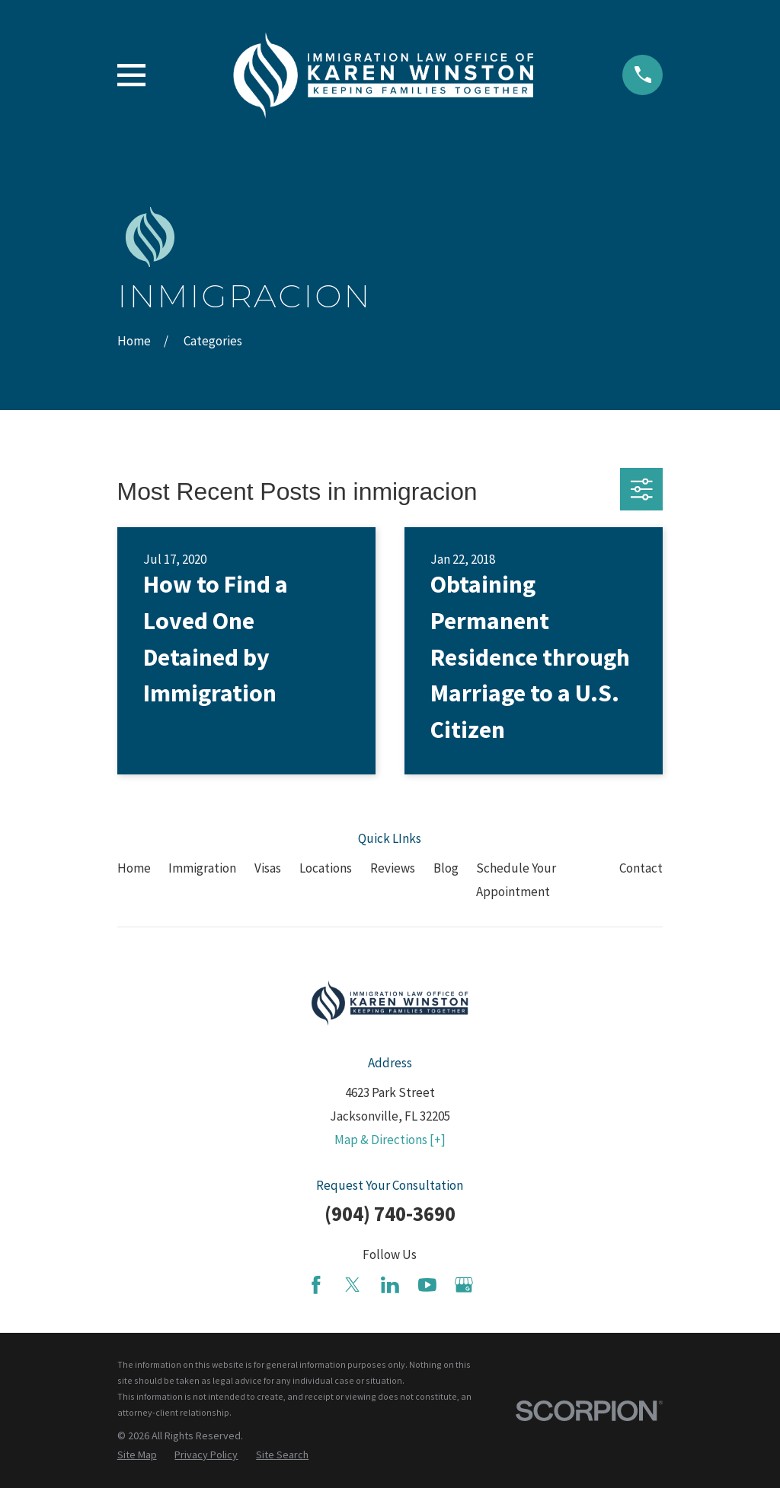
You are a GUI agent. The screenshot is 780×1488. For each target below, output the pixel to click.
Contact (641, 868)
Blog (446, 868)
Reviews (392, 868)
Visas (267, 868)
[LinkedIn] (390, 1285)
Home (134, 868)
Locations (325, 868)
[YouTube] (427, 1285)
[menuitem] (137, 1455)
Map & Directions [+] (390, 1139)
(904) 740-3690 (390, 1213)
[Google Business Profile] (464, 1285)
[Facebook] (316, 1285)
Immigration (202, 868)
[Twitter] (353, 1285)
